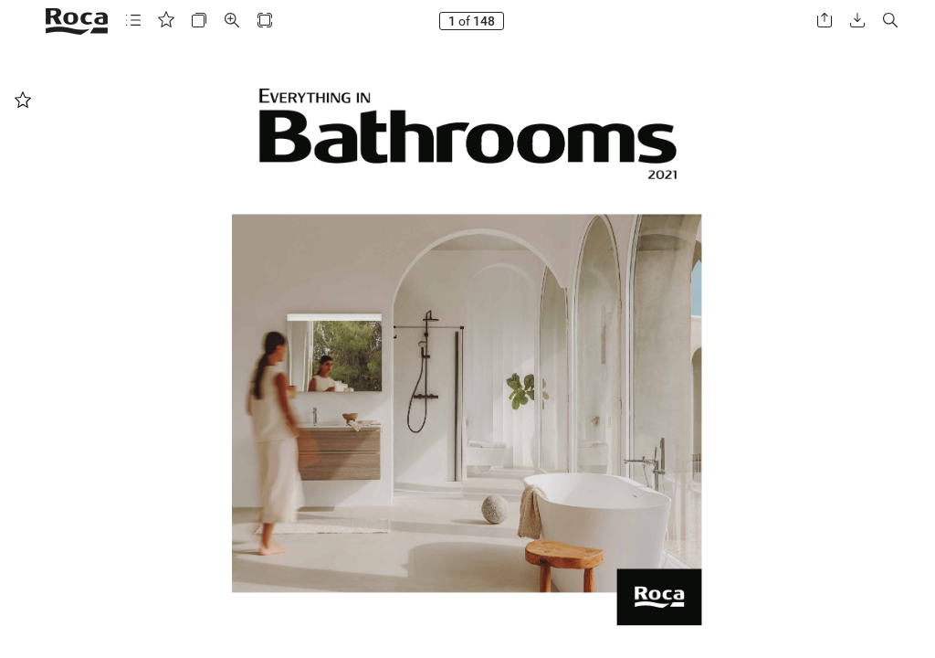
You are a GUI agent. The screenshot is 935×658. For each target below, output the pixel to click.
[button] (133, 20)
